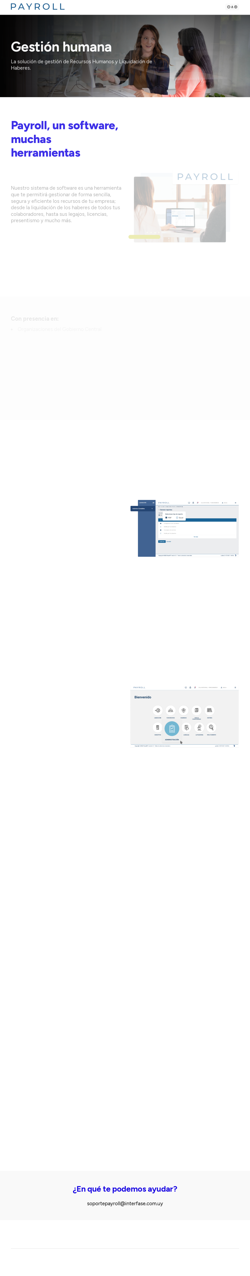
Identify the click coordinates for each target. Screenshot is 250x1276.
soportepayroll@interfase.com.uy (125, 1203)
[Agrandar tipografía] (232, 8)
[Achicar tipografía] (228, 8)
